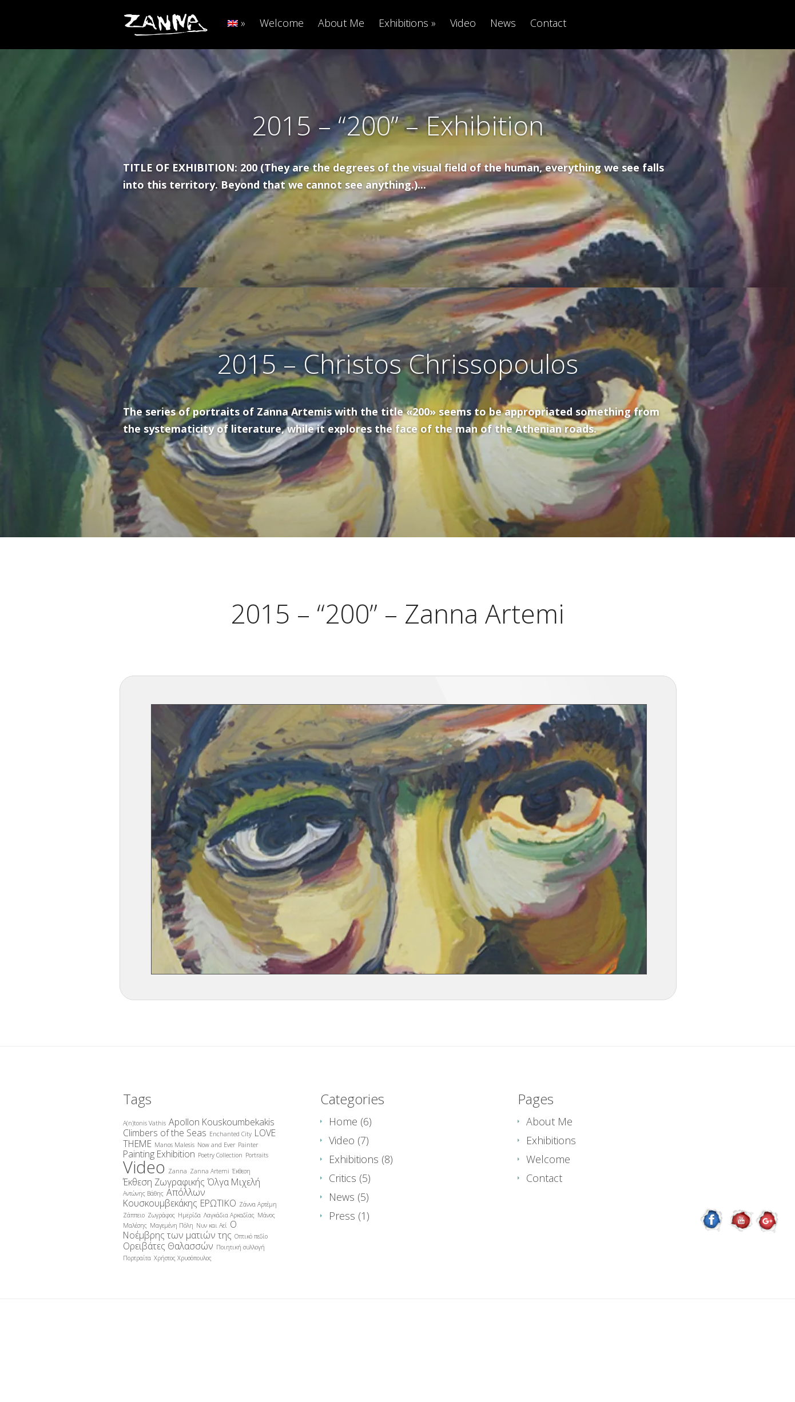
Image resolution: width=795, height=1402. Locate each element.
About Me (341, 24)
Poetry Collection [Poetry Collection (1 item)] (220, 1212)
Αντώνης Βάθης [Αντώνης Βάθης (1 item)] (143, 1251)
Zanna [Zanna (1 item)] (177, 1228)
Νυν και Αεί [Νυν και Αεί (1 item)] (211, 1283)
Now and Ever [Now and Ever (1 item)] (216, 1202)
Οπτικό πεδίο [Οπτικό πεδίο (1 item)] (251, 1293)
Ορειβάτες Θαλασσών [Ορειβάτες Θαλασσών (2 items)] (168, 1303)
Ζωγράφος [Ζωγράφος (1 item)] (161, 1272)
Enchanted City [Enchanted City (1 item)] (230, 1191)
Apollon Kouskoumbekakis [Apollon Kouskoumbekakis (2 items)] (222, 1179)
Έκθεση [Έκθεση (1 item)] (241, 1228)
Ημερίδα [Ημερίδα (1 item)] (189, 1272)
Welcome (282, 24)
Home (343, 1178)
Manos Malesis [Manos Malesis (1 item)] (174, 1202)
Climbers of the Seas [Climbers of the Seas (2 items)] (164, 1190)
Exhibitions (403, 24)
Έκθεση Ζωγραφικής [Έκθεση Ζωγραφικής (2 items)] (164, 1239)
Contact (548, 24)
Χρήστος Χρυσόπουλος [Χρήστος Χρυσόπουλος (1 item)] (183, 1315)
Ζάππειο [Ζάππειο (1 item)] (134, 1272)
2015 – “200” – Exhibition (398, 125)
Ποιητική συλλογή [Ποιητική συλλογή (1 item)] (240, 1304)
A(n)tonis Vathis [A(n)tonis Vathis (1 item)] (144, 1180)
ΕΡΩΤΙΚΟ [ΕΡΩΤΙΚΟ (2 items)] (218, 1260)
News (503, 24)
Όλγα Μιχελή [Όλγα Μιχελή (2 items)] (234, 1239)
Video (463, 24)
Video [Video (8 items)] (144, 1224)
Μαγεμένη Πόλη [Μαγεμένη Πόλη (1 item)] (171, 1283)
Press (342, 1273)
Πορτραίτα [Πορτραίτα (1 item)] (137, 1315)
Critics (342, 1235)
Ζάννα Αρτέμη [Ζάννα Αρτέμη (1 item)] (258, 1261)
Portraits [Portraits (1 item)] (256, 1212)
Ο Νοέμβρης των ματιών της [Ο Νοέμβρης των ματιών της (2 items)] (180, 1287)
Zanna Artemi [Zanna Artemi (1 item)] (209, 1228)
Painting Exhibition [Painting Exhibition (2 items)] (159, 1211)
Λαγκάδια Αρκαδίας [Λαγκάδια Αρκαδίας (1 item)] (229, 1272)
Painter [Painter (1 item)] (248, 1202)
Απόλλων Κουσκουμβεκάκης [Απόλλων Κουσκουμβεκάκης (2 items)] (164, 1255)
